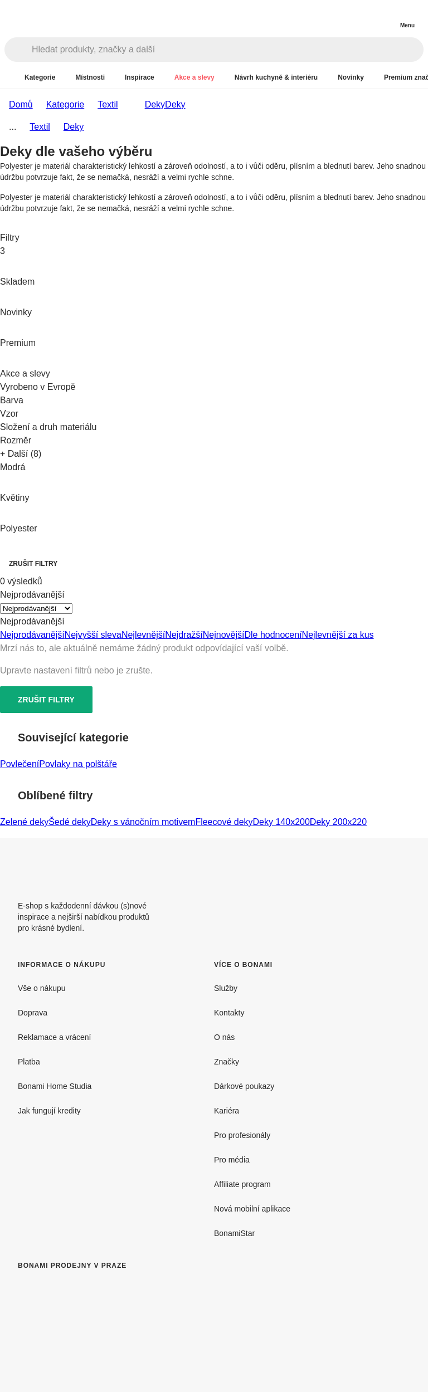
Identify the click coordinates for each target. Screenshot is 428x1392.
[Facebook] (374, 864)
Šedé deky (69, 822)
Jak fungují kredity (49, 1110)
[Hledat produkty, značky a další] (227, 49)
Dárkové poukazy (244, 1086)
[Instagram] (401, 864)
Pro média (232, 1159)
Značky (226, 1061)
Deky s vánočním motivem (143, 822)
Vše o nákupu (42, 988)
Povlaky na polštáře (78, 764)
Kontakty (229, 1012)
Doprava (32, 1012)
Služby (225, 988)
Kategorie (65, 104)
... (12, 126)
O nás (224, 1037)
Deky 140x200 (281, 822)
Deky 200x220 (338, 822)
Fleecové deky (223, 822)
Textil (108, 104)
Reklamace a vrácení (54, 1037)
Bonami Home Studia (54, 1086)
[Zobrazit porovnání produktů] (362, 17)
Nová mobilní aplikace (252, 1208)
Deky (175, 104)
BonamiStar (234, 1233)
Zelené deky (24, 822)
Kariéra (226, 1110)
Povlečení (19, 764)
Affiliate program (242, 1184)
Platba (29, 1061)
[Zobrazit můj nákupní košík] (384, 16)
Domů (21, 104)
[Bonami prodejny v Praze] (109, 1335)
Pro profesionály (242, 1135)
